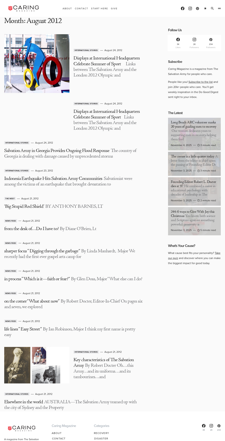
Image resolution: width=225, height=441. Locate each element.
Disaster (101, 386)
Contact (58, 386)
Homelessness (105, 391)
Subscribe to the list (200, 82)
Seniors (100, 407)
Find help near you (21, 408)
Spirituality (103, 413)
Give (55, 397)
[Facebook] (182, 8)
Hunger (100, 397)
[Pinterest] (197, 8)
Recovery (101, 380)
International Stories (57, 39)
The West (10, 162)
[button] (205, 8)
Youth (99, 402)
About (57, 380)
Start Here (60, 391)
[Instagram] (190, 8)
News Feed (10, 184)
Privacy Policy (122, 434)
